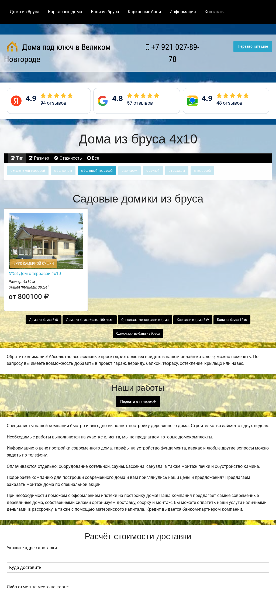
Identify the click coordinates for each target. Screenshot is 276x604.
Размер (39, 158)
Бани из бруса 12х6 (232, 320)
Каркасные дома (65, 11)
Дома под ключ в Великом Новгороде (57, 52)
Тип (17, 158)
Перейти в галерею (138, 401)
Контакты (215, 11)
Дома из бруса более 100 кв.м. (89, 320)
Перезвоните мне (253, 46)
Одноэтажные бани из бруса (138, 333)
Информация (183, 11)
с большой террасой (97, 171)
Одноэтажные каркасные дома (145, 320)
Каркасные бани (144, 11)
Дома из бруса (24, 11)
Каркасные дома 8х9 (193, 320)
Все (93, 158)
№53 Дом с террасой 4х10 (35, 273)
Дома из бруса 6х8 (43, 320)
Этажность (68, 158)
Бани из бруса (105, 11)
